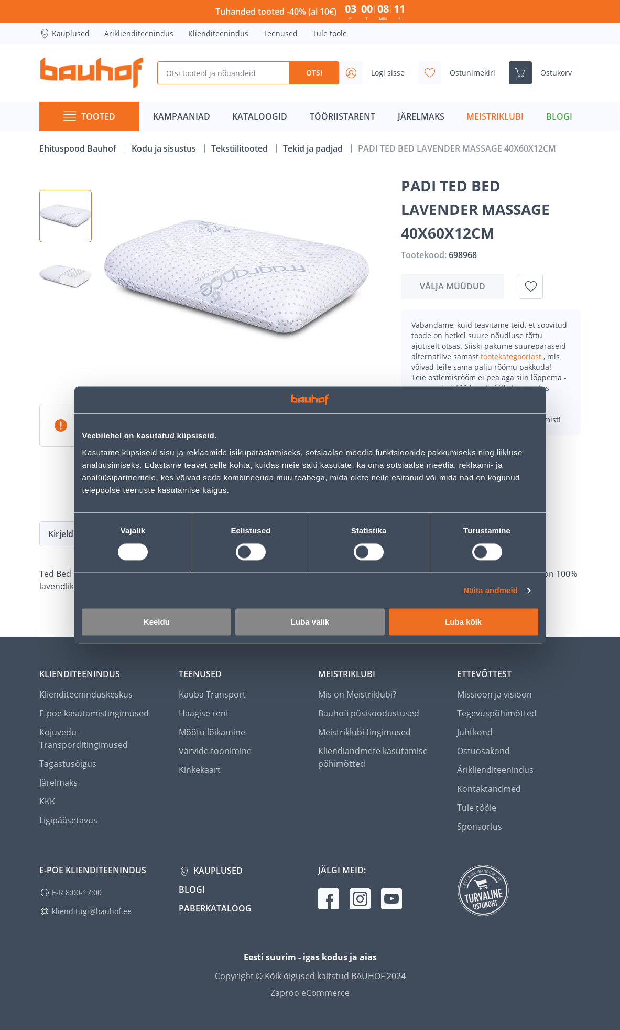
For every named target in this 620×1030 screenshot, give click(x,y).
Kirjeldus (65, 534)
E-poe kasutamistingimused (94, 713)
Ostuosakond (483, 751)
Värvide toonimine (215, 751)
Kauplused (64, 33)
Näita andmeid (490, 590)
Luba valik (310, 622)
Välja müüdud (452, 286)
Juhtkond (475, 732)
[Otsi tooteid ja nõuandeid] (223, 72)
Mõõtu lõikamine (212, 732)
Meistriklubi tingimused (364, 732)
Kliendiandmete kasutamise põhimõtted (373, 757)
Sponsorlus (479, 826)
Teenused (280, 33)
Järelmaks (58, 782)
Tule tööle (329, 33)
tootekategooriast (512, 356)
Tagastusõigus (67, 763)
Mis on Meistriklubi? (357, 694)
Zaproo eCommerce (310, 993)
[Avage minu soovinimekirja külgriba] (461, 72)
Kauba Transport (212, 694)
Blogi (192, 889)
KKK (47, 801)
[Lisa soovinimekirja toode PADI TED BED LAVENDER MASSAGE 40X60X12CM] (531, 286)
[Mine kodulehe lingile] (91, 73)
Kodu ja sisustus (165, 148)
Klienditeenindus (218, 33)
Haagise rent (204, 713)
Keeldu (157, 622)
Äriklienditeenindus (138, 33)
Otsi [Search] (314, 73)
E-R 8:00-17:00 (77, 892)
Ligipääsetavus (68, 820)
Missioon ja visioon (494, 694)
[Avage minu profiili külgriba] (376, 72)
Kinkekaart (200, 770)
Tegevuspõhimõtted (497, 713)
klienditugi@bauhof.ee (92, 911)
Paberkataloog (215, 908)
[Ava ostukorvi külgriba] (544, 72)
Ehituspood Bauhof (78, 148)
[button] (65, 216)
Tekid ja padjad (314, 148)
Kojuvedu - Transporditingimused (83, 738)
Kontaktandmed (489, 789)
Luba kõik (463, 622)
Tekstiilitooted (240, 148)
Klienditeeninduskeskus (86, 694)
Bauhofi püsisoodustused (368, 713)
